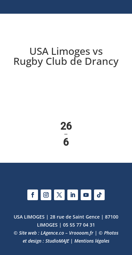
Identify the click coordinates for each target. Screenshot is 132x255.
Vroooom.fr (81, 233)
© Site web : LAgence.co (39, 233)
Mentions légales (91, 241)
